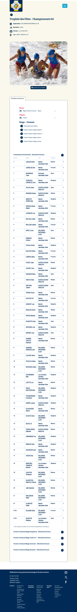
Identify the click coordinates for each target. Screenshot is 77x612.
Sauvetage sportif (49, 586)
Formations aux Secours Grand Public (20, 591)
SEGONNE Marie (30, 274)
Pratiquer (57, 591)
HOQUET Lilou (30, 268)
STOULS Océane (30, 361)
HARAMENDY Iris (31, 436)
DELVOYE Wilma (30, 251)
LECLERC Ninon (30, 355)
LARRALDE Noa (30, 167)
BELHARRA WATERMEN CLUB (41, 232)
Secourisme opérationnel (31, 586)
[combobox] (39, 110)
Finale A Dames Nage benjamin (31, 130)
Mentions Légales (15, 582)
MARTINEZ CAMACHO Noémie (29, 465)
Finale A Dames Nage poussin (30, 141)
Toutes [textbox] (25, 118)
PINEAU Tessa (30, 292)
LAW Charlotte (30, 488)
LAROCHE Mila (30, 162)
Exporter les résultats (38, 87)
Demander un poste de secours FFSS (41, 601)
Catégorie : (22, 115)
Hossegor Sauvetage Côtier (43, 174)
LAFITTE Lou (29, 382)
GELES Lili (29, 423)
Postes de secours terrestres (39, 591)
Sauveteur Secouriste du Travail (20, 601)
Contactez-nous (14, 580)
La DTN (56, 597)
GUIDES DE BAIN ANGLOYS (43, 188)
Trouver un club (14, 578)
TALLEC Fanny (30, 187)
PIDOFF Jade (30, 262)
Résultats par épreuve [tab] (17, 98)
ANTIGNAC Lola (30, 327)
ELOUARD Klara (30, 510)
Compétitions (58, 595)
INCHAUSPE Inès (31, 450)
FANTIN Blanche (30, 315)
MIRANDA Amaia (31, 193)
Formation (12, 585)
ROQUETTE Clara (31, 321)
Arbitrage (57, 593)
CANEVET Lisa (30, 304)
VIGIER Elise (29, 455)
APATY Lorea (29, 230)
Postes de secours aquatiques (39, 596)
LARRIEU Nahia (30, 257)
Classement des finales (29, 126)
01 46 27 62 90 (14, 576)
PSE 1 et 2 (19, 597)
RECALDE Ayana (30, 310)
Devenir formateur (21, 604)
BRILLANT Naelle (31, 224)
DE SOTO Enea (30, 416)
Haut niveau (57, 589)
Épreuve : (22, 108)
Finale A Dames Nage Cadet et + (31, 133)
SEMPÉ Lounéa (30, 403)
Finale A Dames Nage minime (30, 137)
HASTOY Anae (30, 280)
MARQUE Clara (30, 444)
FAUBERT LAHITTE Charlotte (28, 340)
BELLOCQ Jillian (30, 219)
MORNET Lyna (30, 333)
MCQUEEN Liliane (31, 367)
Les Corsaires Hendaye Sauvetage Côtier (43, 376)
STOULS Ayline (30, 245)
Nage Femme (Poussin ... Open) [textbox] (32, 111)
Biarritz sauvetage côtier (43, 163)
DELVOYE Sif (29, 298)
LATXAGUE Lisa (30, 213)
